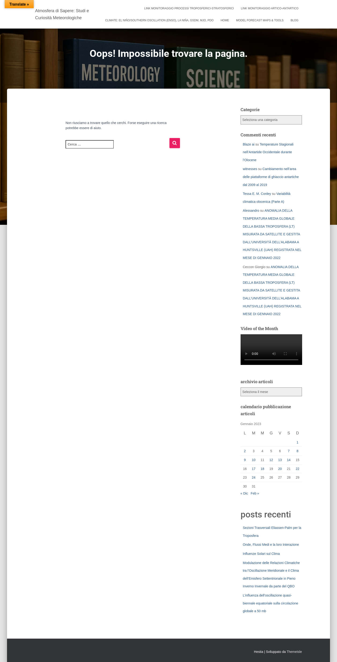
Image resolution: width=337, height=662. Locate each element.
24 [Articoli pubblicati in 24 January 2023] (254, 477)
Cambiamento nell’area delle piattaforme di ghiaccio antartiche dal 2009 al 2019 (271, 176)
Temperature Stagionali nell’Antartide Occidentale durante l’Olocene (268, 152)
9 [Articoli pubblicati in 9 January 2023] (245, 460)
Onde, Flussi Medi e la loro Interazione (271, 544)
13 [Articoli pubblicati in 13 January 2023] (280, 460)
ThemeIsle (294, 652)
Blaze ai (249, 144)
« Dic (244, 493)
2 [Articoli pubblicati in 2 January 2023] (245, 451)
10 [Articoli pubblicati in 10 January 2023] (254, 460)
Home (225, 20)
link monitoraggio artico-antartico (269, 8)
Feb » (255, 493)
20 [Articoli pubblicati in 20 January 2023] (280, 469)
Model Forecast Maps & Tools (260, 20)
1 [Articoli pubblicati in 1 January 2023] (297, 442)
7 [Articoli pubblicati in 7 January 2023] (289, 451)
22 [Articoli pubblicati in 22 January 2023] (297, 469)
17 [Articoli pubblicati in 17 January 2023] (254, 469)
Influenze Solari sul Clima (261, 554)
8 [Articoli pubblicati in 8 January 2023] (297, 451)
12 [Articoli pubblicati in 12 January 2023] (271, 460)
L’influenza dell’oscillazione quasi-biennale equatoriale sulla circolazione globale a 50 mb (270, 603)
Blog (294, 20)
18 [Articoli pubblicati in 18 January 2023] (262, 469)
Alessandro (251, 210)
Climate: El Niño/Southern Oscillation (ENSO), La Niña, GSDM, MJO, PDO (159, 20)
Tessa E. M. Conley (257, 194)
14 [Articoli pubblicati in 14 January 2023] (289, 460)
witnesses (250, 169)
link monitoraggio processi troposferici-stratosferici (189, 8)
